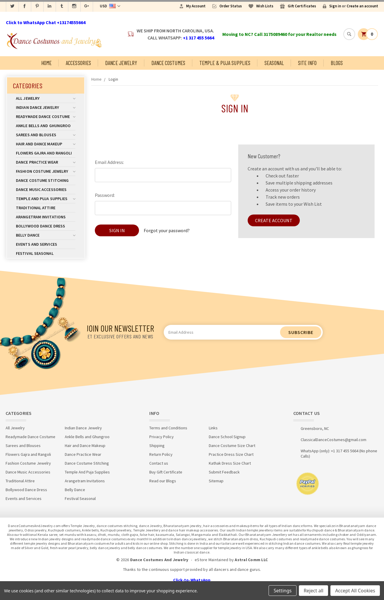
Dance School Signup (227, 436)
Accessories (78, 62)
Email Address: (109, 162)
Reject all (313, 590)
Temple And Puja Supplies (45, 198)
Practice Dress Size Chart (231, 454)
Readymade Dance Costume (45, 116)
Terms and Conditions (168, 428)
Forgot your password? (167, 230)
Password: (105, 195)
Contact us (158, 463)
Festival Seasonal (35, 253)
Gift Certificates (302, 6)
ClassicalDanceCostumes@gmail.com (333, 439)
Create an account (362, 6)
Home (46, 62)
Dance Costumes (168, 62)
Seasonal (274, 62)
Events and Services (36, 244)
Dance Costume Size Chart (232, 445)
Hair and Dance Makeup (45, 144)
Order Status (230, 6)
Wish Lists (264, 6)
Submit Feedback (224, 472)
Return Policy (161, 454)
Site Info (307, 62)
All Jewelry (45, 98)
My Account (196, 6)
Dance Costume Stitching (42, 180)
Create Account (273, 220)
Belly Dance (45, 235)
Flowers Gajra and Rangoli (44, 153)
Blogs (337, 62)
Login (113, 79)
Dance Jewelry (121, 62)
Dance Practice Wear (45, 162)
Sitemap (216, 480)
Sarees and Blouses (45, 134)
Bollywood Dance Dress (40, 226)
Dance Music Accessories (41, 189)
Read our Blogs (162, 480)
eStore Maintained (211, 559)
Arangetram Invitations (41, 217)
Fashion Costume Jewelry (45, 171)
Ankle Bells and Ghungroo (43, 125)
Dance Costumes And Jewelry (159, 559)
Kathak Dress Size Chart (230, 463)
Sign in (335, 6)
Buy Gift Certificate (165, 472)
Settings (283, 590)
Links (213, 428)
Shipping (157, 445)
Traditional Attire (35, 207)
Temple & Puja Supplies (224, 62)
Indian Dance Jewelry (45, 107)
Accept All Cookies (355, 590)
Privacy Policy (161, 436)
